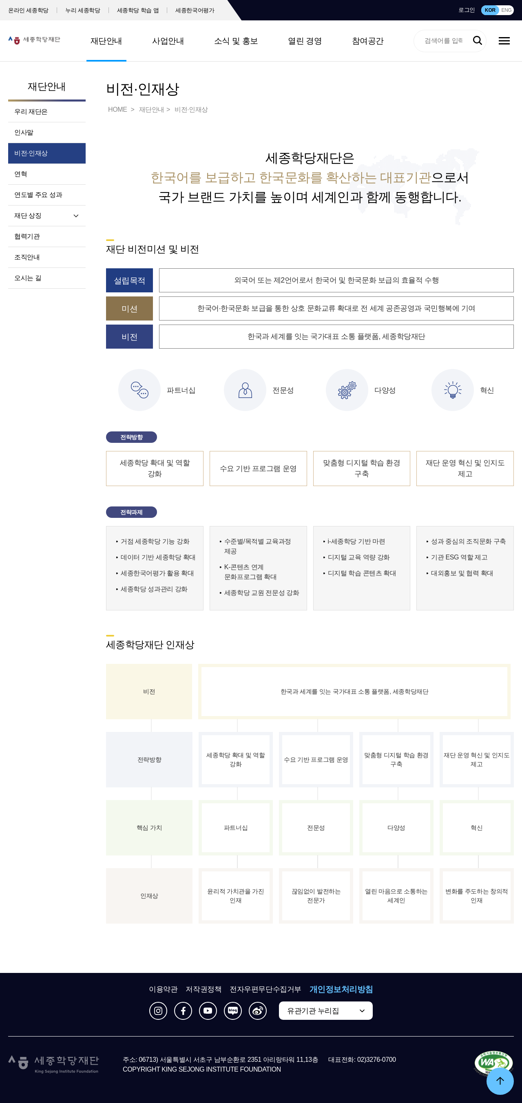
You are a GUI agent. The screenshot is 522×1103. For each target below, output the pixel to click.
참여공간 (368, 40)
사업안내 (168, 40)
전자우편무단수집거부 (265, 989)
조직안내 (27, 257)
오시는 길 (27, 277)
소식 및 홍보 (236, 40)
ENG (506, 10)
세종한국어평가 (195, 10)
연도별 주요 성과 (38, 194)
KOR (490, 10)
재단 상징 (27, 215)
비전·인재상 (31, 153)
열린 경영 (305, 40)
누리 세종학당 (82, 10)
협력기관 (27, 236)
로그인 (466, 10)
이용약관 (163, 989)
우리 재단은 (31, 111)
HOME (118, 109)
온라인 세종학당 (28, 10)
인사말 (23, 132)
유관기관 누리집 (313, 1011)
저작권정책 (203, 989)
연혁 (20, 173)
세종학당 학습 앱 (138, 10)
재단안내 (106, 40)
